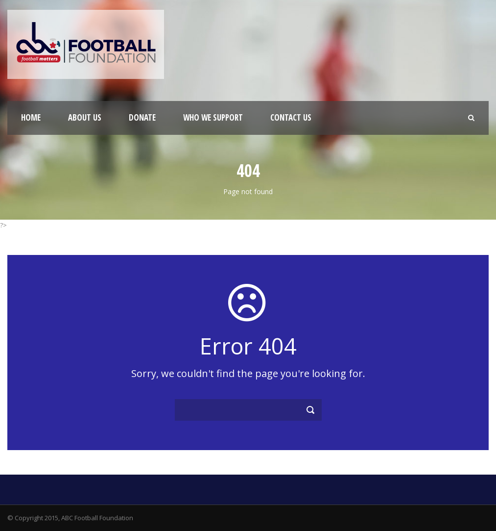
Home (31, 117)
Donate (142, 117)
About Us (84, 117)
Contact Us (290, 117)
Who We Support (213, 117)
